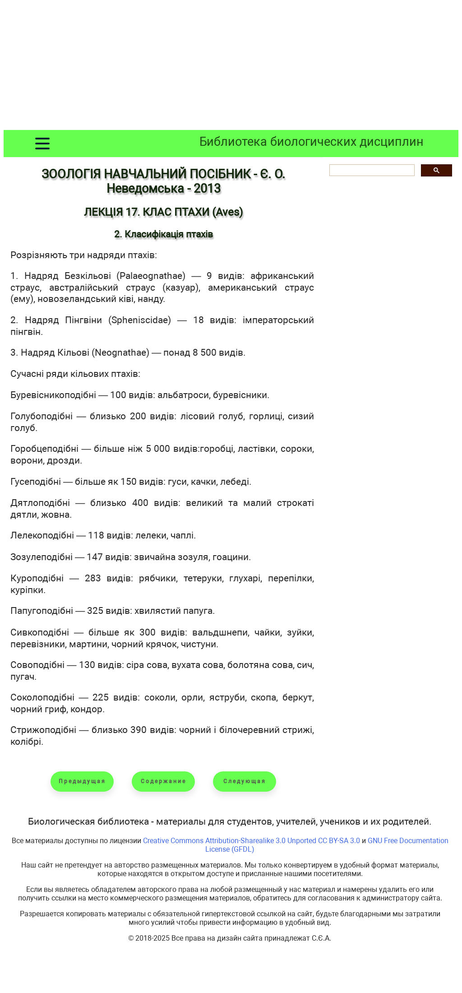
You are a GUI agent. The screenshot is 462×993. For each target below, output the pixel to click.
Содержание (163, 781)
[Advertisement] (231, 67)
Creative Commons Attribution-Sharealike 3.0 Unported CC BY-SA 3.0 (251, 840)
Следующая (244, 781)
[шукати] (371, 170)
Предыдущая (82, 781)
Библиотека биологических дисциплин (311, 142)
